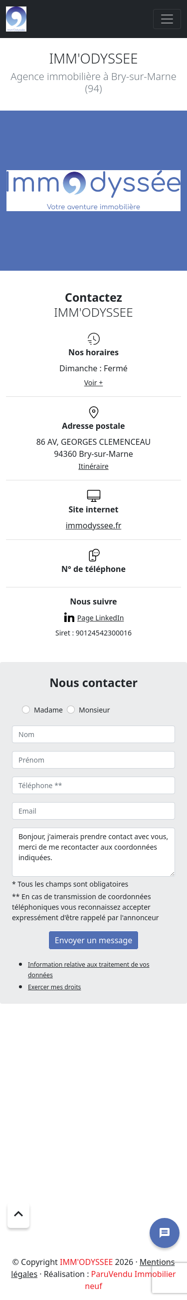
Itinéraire (93, 466)
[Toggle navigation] (167, 19)
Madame (48, 710)
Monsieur (94, 710)
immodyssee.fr (94, 525)
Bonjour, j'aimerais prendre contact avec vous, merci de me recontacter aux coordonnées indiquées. (93, 852)
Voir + (93, 382)
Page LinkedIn (100, 617)
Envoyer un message (93, 940)
